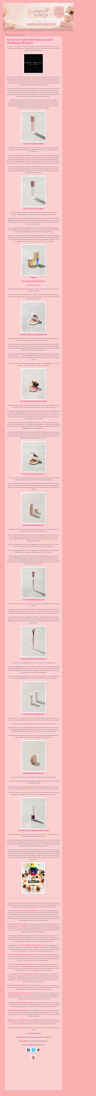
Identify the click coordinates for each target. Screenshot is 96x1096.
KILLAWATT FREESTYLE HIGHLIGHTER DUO (33, 334)
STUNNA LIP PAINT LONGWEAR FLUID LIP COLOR (33, 830)
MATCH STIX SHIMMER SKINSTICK (33, 525)
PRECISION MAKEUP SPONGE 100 (33, 773)
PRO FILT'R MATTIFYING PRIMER (33, 208)
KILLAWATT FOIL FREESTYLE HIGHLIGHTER (33, 401)
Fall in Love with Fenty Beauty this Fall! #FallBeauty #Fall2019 (30, 41)
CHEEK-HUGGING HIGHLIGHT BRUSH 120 (33, 659)
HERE (31, 1033)
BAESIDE (19, 935)
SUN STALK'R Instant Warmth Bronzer (33, 474)
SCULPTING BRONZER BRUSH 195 (33, 600)
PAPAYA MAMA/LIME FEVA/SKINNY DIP (33, 281)
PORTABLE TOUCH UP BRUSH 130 (33, 714)
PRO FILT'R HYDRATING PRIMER (34, 144)
